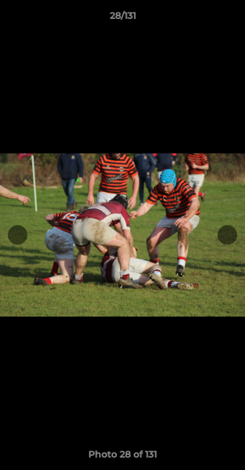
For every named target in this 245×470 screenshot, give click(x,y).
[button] (229, 19)
